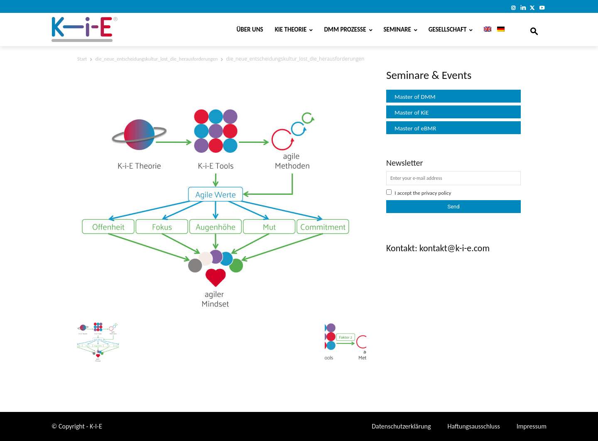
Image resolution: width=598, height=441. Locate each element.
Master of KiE (412, 112)
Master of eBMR (415, 128)
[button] (534, 29)
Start (82, 59)
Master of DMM (415, 96)
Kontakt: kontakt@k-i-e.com (438, 248)
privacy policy (436, 193)
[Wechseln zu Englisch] (484, 29)
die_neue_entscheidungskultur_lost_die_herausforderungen (157, 59)
